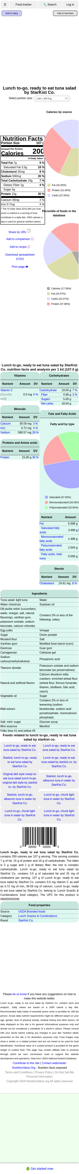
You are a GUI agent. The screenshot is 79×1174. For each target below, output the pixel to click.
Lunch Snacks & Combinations (37, 915)
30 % (35, 457)
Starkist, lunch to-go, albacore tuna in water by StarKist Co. (59, 780)
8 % (74, 583)
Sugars (45, 399)
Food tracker (23, 4)
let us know (20, 994)
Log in (70, 4)
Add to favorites (65, 13)
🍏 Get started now (39, 1168)
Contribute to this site (26, 1063)
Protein (4, 457)
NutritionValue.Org (23, 1067)
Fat (42, 523)
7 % (74, 390)
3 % (35, 423)
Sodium (5, 432)
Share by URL (20, 232)
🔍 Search (49, 4)
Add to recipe (18, 246)
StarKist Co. (25, 920)
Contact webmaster (54, 1063)
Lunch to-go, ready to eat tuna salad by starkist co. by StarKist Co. (59, 762)
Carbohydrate (48, 390)
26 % (35, 432)
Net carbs (47, 403)
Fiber (44, 394)
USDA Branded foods (31, 911)
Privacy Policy (44, 1072)
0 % (35, 394)
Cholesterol (47, 583)
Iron (2, 428)
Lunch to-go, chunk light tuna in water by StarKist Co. (59, 799)
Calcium (5, 423)
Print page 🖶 (20, 266)
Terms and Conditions (19, 1072)
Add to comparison (18, 239)
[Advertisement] (33, 51)
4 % (35, 428)
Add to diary (11, 13)
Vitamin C (6, 390)
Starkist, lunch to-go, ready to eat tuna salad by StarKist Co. (20, 762)
